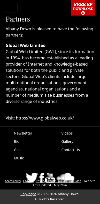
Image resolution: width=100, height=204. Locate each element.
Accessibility (13, 181)
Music (19, 158)
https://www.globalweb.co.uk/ (45, 118)
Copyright (28, 194)
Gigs (17, 149)
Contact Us (70, 149)
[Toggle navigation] (10, 7)
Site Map (75, 181)
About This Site (57, 181)
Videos (67, 133)
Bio (16, 141)
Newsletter (23, 133)
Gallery (67, 141)
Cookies (28, 181)
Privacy (40, 181)
